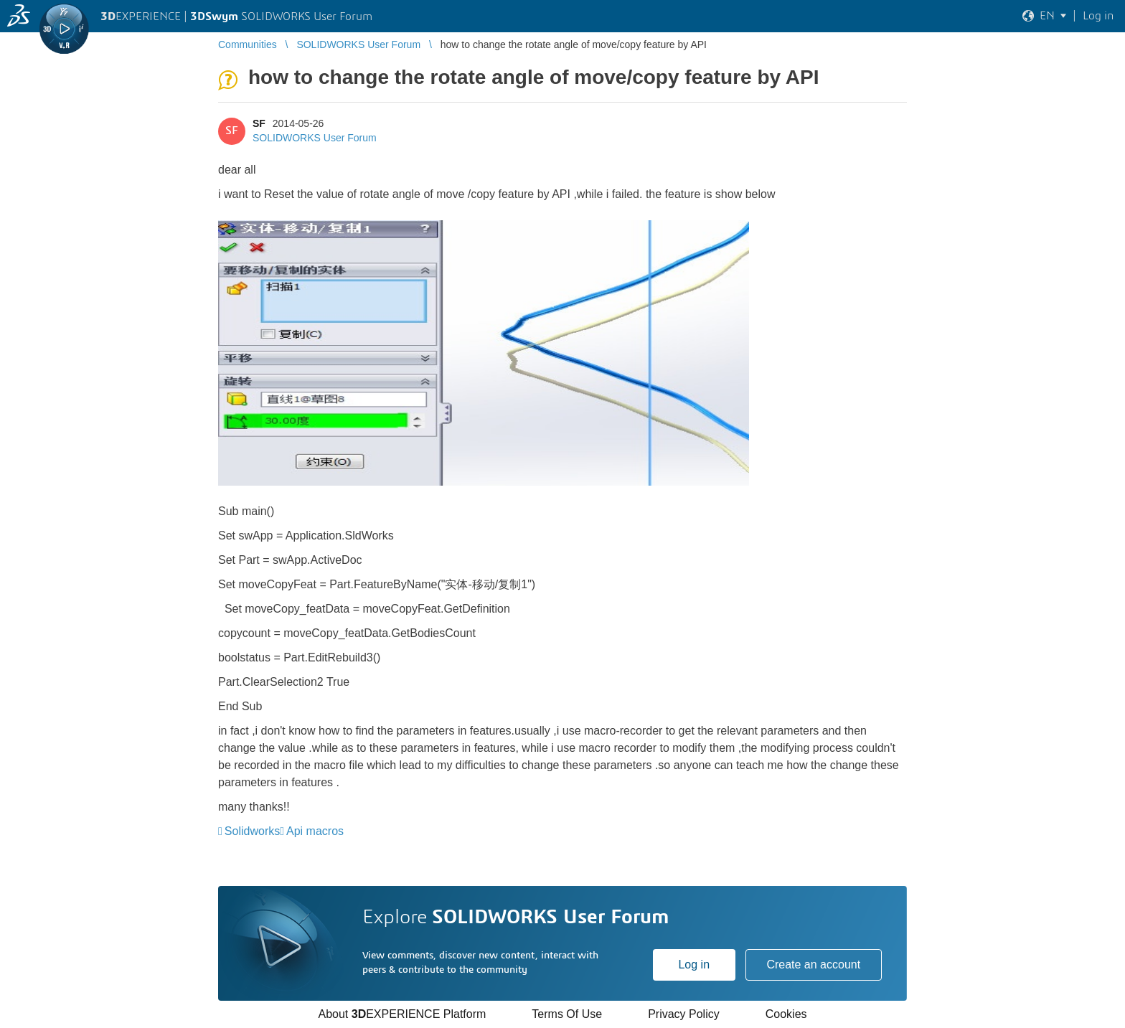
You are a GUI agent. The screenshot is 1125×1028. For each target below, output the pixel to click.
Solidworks (252, 831)
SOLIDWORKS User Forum (315, 137)
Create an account (813, 964)
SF (259, 123)
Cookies (786, 1014)
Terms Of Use (567, 1014)
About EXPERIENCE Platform (402, 1014)
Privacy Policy (684, 1014)
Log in (694, 964)
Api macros (315, 831)
